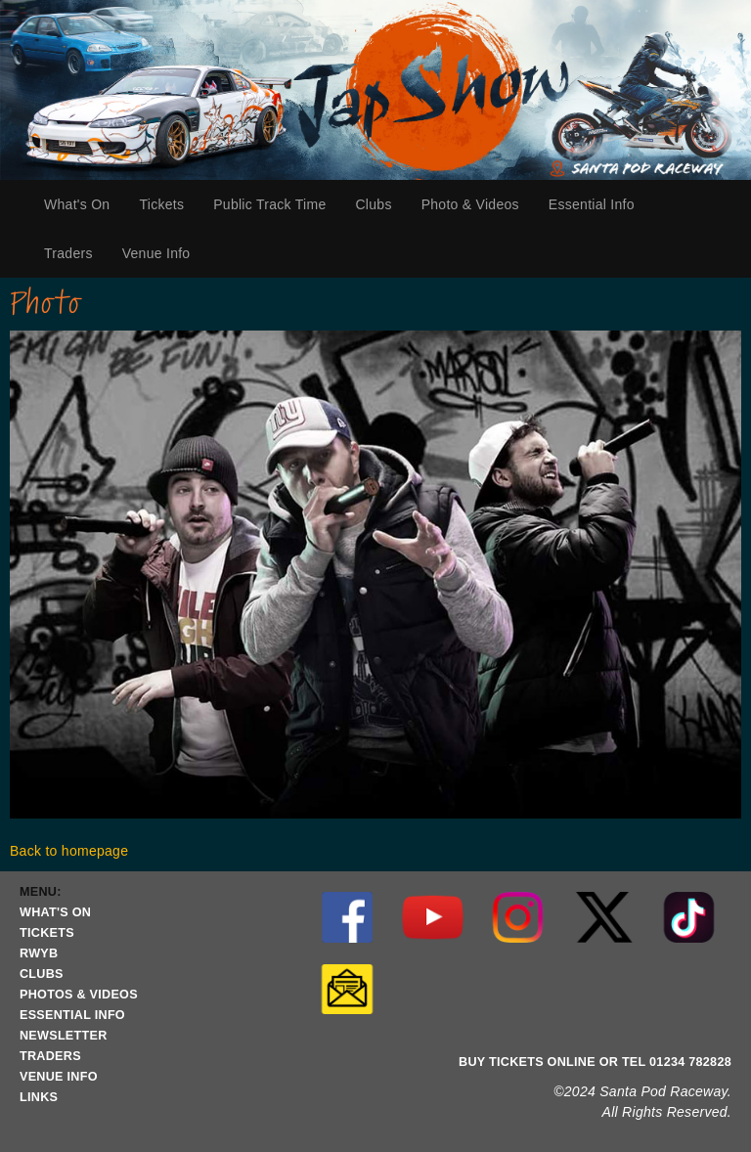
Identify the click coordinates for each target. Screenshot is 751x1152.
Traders (76, 253)
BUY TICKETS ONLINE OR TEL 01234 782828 (595, 1062)
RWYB (39, 953)
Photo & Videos (470, 204)
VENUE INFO (59, 1077)
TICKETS (47, 933)
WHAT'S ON (55, 912)
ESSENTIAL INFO (72, 1015)
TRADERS (50, 1056)
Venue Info (163, 253)
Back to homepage (69, 851)
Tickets (169, 204)
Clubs (380, 204)
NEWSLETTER (64, 1035)
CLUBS (42, 974)
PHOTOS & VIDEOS (79, 994)
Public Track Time (269, 204)
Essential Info (596, 204)
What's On (84, 204)
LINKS (39, 1097)
